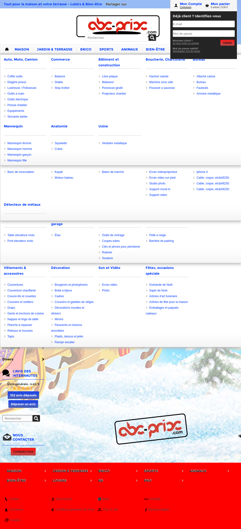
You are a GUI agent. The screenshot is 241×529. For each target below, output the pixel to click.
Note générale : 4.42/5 (23, 384)
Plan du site (110, 509)
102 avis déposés (23, 395)
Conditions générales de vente (75, 509)
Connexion (185, 7)
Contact (14, 499)
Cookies (15, 520)
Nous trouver (64, 499)
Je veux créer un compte (186, 43)
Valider (227, 43)
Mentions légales (159, 509)
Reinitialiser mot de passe (186, 51)
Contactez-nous (23, 451)
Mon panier (220, 4)
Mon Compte (191, 4)
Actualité (155, 499)
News (105, 499)
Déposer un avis (23, 404)
